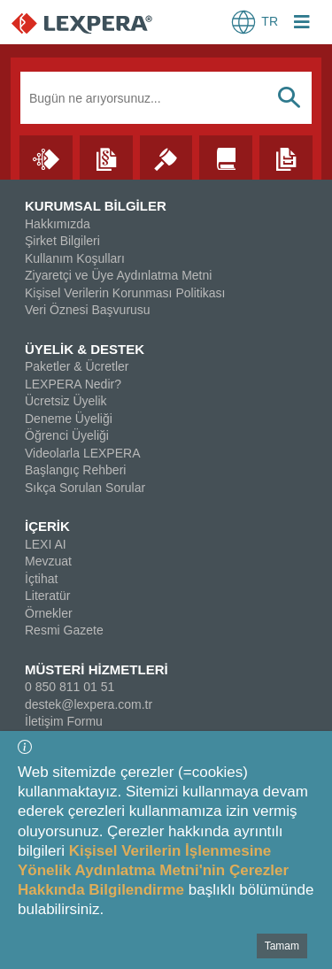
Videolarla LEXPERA (82, 453)
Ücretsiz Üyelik (66, 401)
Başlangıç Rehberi (75, 470)
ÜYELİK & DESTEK (84, 349)
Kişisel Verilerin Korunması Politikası (125, 293)
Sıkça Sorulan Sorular (85, 488)
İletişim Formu (64, 721)
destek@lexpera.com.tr (88, 704)
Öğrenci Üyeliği (67, 435)
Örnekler (49, 613)
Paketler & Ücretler (76, 366)
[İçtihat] (166, 157)
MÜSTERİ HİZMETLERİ (96, 669)
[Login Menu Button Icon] (301, 24)
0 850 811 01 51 (69, 687)
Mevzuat (48, 561)
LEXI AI (45, 544)
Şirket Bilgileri (62, 241)
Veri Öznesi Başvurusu (88, 310)
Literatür (47, 595)
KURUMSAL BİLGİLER (95, 205)
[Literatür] (225, 157)
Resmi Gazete (64, 630)
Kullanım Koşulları (75, 258)
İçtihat (41, 579)
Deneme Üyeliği (68, 418)
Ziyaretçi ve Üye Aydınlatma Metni (118, 275)
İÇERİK (47, 526)
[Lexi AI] (46, 157)
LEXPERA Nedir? (73, 384)
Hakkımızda (57, 224)
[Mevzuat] (106, 157)
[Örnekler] (286, 157)
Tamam (282, 946)
